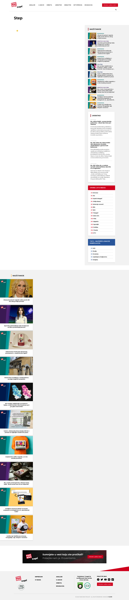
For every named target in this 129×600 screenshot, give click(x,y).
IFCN (81, 580)
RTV (94, 233)
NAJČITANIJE (95, 29)
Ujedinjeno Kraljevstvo (100, 257)
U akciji (41, 5)
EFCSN (86, 580)
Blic (94, 207)
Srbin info (96, 216)
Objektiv (95, 221)
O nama (38, 580)
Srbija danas (97, 201)
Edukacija (88, 5)
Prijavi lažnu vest (95, 557)
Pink (94, 218)
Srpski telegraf (97, 198)
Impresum (39, 577)
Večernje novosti (98, 204)
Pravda (96, 230)
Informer (95, 193)
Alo (94, 195)
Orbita (49, 5)
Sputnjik (96, 224)
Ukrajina (95, 259)
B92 (94, 210)
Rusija (95, 251)
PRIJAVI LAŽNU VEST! (110, 5)
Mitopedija (78, 5)
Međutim (67, 5)
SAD (94, 248)
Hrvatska (95, 254)
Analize (32, 5)
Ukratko (58, 5)
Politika (95, 227)
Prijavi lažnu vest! (104, 584)
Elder (110, 596)
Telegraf (95, 213)
